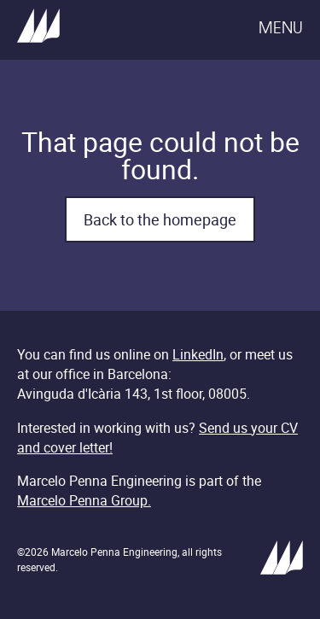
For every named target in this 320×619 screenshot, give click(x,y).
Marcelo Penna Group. (84, 500)
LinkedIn (198, 354)
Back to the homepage (160, 219)
